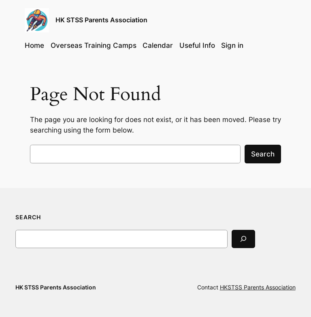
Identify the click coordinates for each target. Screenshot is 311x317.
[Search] (243, 239)
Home (34, 45)
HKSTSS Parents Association (258, 287)
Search (263, 154)
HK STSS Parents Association (101, 20)
